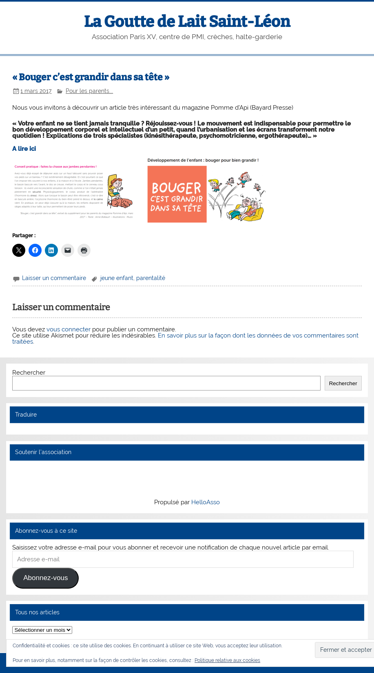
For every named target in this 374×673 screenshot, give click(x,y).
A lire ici (24, 148)
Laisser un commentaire (54, 278)
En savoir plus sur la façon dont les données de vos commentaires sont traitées (185, 338)
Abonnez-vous (45, 578)
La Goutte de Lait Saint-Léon (187, 21)
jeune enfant (116, 278)
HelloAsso (205, 502)
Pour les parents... (89, 91)
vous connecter (68, 329)
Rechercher (28, 372)
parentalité (150, 278)
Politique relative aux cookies (227, 660)
